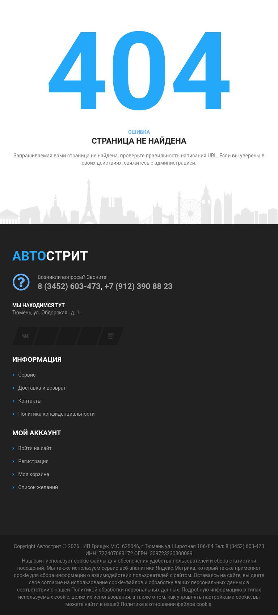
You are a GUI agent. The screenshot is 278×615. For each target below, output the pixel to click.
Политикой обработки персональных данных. (125, 590)
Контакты (27, 401)
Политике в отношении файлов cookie (166, 604)
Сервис (23, 375)
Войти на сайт (31, 448)
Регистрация (30, 461)
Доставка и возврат (39, 388)
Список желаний (35, 487)
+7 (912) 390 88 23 (139, 286)
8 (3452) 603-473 (69, 286)
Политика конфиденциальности (53, 414)
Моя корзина (30, 474)
